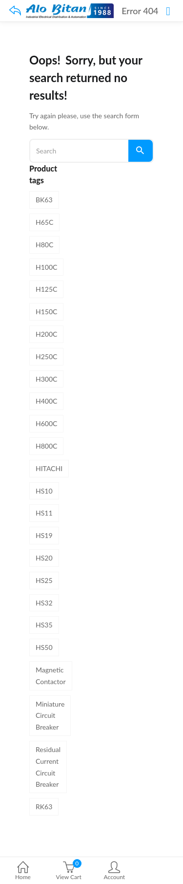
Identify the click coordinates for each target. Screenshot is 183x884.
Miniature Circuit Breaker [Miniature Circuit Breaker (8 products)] (50, 716)
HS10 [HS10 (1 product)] (44, 491)
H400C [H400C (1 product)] (46, 401)
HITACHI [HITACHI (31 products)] (49, 468)
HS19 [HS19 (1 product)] (44, 535)
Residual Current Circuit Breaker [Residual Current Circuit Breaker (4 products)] (48, 766)
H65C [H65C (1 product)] (44, 222)
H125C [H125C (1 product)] (46, 289)
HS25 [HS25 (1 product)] (44, 580)
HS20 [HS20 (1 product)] (44, 558)
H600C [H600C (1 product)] (46, 423)
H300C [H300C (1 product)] (46, 379)
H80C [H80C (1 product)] (44, 244)
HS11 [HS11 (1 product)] (44, 513)
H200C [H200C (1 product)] (46, 334)
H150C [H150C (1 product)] (46, 311)
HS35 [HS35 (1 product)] (44, 625)
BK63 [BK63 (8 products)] (44, 199)
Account (115, 871)
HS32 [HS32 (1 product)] (44, 603)
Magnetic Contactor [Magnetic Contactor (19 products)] (51, 676)
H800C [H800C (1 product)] (46, 446)
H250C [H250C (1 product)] (46, 356)
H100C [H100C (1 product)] (46, 267)
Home (23, 871)
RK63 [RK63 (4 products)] (44, 806)
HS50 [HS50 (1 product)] (44, 647)
